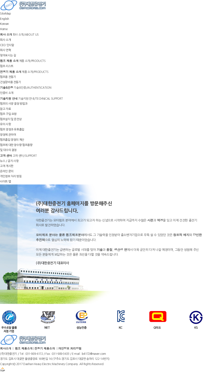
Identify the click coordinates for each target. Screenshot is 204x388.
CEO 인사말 (7, 45)
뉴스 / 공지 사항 (9, 161)
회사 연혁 (5, 50)
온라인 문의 (6, 171)
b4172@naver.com (94, 353)
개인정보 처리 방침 (11, 176)
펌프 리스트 (6, 66)
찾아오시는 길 (8, 55)
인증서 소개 (6, 93)
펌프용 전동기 (8, 76)
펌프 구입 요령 (8, 114)
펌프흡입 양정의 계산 (12, 139)
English (4, 18)
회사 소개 (5, 39)
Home (4, 29)
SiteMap (5, 13)
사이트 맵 (5, 181)
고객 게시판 (6, 166)
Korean (4, 23)
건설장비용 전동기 (10, 82)
